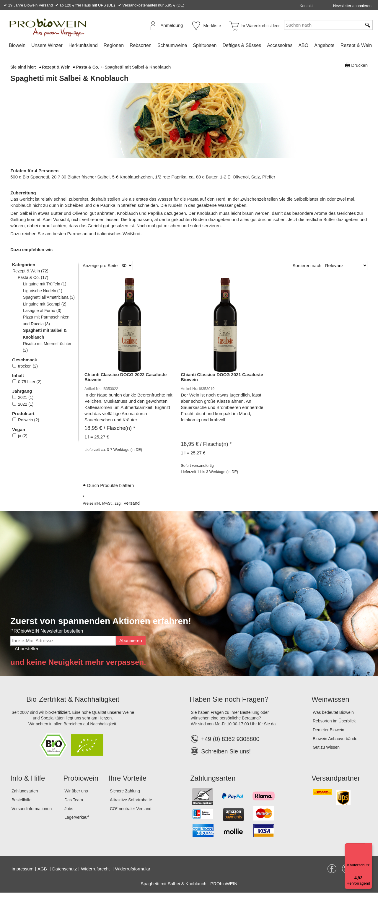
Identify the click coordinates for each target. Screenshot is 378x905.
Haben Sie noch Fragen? (229, 712)
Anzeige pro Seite (100, 277)
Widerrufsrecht (96, 881)
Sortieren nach (306, 277)
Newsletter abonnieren (352, 6)
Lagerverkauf (76, 829)
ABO (303, 45)
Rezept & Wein (356, 45)
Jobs (68, 821)
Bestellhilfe (22, 812)
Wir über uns (76, 803)
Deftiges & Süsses (241, 45)
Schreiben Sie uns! (226, 764)
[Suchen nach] (323, 25)
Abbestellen (27, 661)
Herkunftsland (83, 45)
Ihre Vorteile (127, 790)
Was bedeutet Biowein (333, 724)
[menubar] (190, 46)
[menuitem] (17, 45)
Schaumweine (172, 45)
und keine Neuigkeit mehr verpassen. (78, 674)
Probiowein (80, 790)
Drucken (359, 65)
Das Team (73, 812)
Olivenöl (313, 176)
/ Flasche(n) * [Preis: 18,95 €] (109, 440)
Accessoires (279, 45)
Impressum (22, 881)
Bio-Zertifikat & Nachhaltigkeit (72, 712)
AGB (43, 881)
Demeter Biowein (328, 742)
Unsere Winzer (47, 45)
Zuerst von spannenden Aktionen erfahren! (100, 633)
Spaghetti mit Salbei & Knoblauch (142, 78)
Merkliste (212, 25)
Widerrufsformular (132, 881)
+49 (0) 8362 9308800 (225, 751)
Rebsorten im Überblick (334, 733)
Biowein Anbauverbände (335, 751)
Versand (131, 515)
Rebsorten (140, 45)
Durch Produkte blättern (110, 497)
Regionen (114, 45)
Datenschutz (64, 881)
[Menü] (368, 846)
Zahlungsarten (25, 803)
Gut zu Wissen (326, 759)
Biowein (17, 45)
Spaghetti (112, 176)
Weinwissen (330, 712)
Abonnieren (130, 652)
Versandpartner (336, 790)
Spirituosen (204, 45)
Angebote (324, 45)
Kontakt (306, 6)
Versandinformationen (32, 821)
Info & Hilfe (27, 790)
